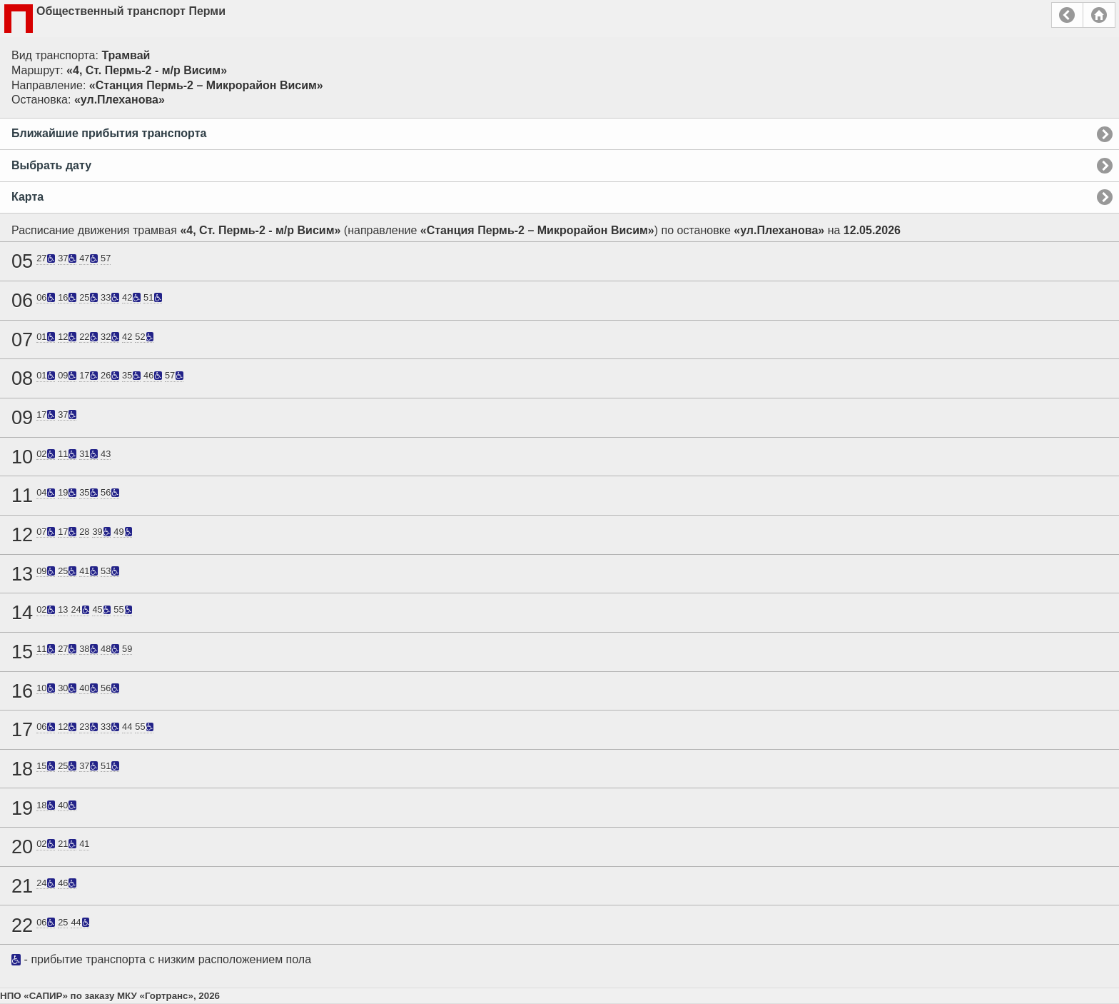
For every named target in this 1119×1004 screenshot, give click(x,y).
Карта (27, 197)
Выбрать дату (51, 165)
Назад (1067, 15)
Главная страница (1099, 15)
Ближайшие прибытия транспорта (108, 133)
